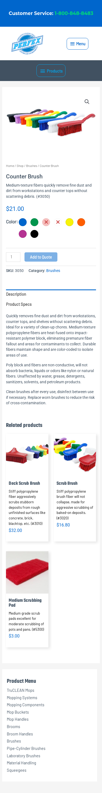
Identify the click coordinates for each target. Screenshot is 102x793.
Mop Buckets (18, 712)
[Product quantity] (13, 257)
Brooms (13, 726)
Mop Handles (18, 719)
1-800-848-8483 (74, 13)
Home (10, 165)
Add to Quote (41, 257)
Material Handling (21, 762)
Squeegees (16, 770)
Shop (20, 165)
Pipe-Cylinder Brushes (26, 748)
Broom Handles (20, 733)
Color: (12, 221)
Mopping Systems (22, 697)
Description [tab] (16, 294)
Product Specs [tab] (19, 304)
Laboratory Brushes (23, 755)
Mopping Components (25, 704)
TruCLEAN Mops (20, 690)
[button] (87, 102)
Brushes (14, 740)
